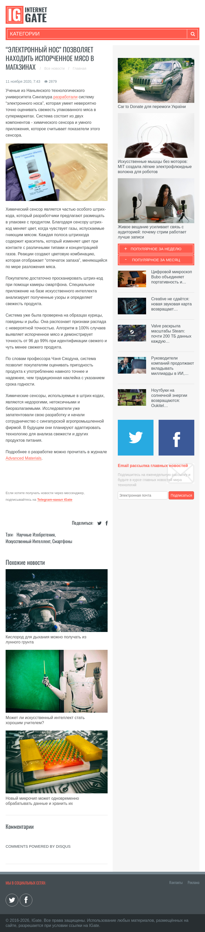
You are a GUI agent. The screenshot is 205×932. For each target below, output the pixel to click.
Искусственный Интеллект (28, 541)
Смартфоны (62, 541)
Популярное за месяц (156, 260)
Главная (79, 68)
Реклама (193, 882)
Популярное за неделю (156, 249)
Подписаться (181, 495)
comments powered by (38, 846)
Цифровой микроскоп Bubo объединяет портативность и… (171, 277)
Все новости (55, 68)
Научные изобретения (36, 534)
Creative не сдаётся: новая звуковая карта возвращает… (171, 304)
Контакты (176, 882)
